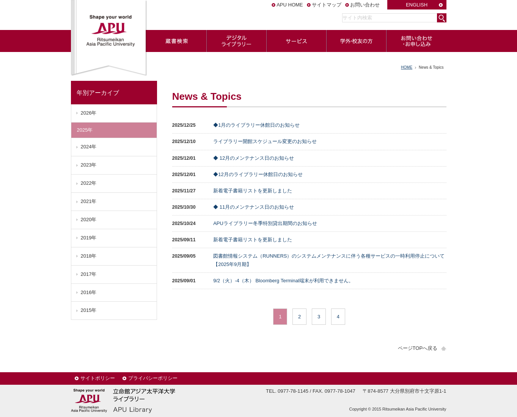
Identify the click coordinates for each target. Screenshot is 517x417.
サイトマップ (326, 5)
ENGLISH (416, 5)
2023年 (89, 165)
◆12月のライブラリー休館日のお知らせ (257, 174)
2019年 (89, 238)
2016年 (89, 292)
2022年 (89, 183)
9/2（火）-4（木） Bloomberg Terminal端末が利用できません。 (283, 280)
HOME (406, 67)
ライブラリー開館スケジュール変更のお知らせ (265, 141)
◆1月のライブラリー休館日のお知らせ (256, 125)
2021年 (89, 201)
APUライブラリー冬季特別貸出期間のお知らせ (265, 223)
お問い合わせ (365, 5)
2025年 (85, 130)
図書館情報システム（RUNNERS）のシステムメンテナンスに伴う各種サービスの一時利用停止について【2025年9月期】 (329, 260)
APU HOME (290, 5)
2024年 (89, 146)
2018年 (89, 256)
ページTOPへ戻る (418, 348)
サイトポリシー (97, 378)
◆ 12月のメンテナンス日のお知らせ (253, 158)
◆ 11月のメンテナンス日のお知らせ (253, 207)
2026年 (89, 113)
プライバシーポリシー (153, 378)
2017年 (89, 274)
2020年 (89, 219)
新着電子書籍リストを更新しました (252, 191)
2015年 (89, 310)
